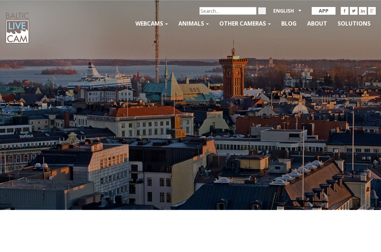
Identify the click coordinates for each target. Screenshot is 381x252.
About (317, 23)
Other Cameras (245, 23)
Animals (193, 23)
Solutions (354, 23)
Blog (289, 23)
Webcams (151, 23)
